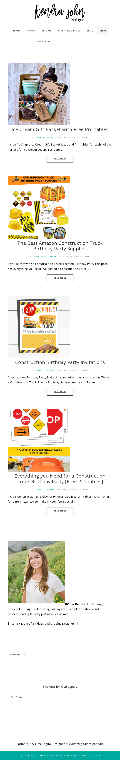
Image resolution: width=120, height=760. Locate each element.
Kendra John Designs (60, 13)
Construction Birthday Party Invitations (60, 362)
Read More (60, 159)
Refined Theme (47, 755)
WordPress (86, 755)
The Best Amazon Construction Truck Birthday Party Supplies (60, 246)
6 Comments (48, 137)
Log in (97, 755)
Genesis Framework (69, 755)
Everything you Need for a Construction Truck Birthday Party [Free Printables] (60, 479)
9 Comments (48, 489)
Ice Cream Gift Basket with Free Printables (60, 129)
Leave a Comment (48, 257)
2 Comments (48, 370)
